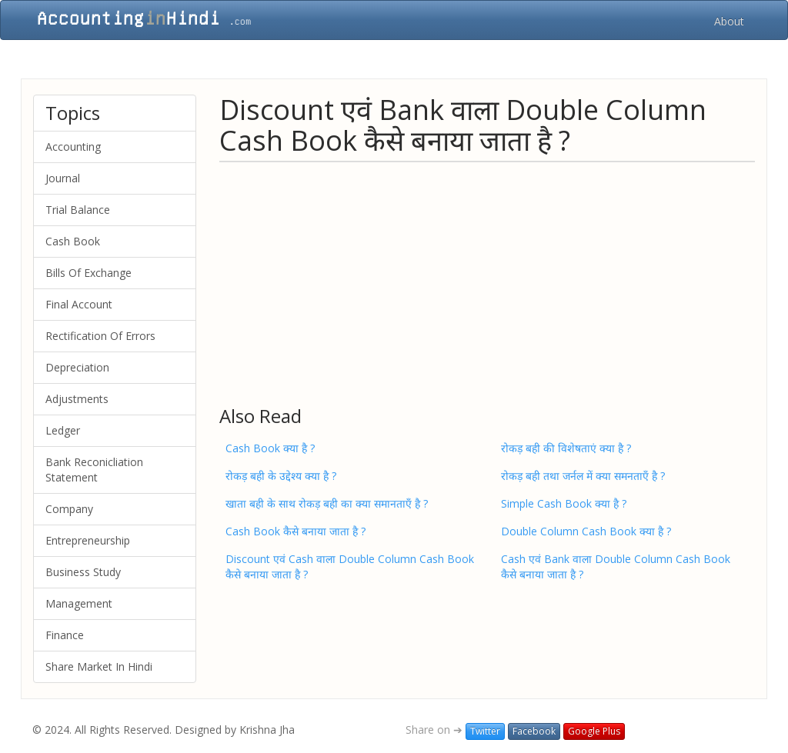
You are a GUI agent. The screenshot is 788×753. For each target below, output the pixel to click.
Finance (64, 635)
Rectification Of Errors (100, 335)
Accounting (73, 146)
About (729, 21)
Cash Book (72, 241)
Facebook (534, 731)
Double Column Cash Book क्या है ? (586, 531)
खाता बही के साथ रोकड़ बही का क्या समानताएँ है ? (326, 503)
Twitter (485, 731)
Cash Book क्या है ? (270, 448)
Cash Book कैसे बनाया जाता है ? (295, 531)
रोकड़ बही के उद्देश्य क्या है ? (280, 475)
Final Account (78, 304)
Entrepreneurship (87, 540)
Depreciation (77, 367)
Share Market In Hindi (98, 666)
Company (69, 508)
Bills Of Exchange (88, 272)
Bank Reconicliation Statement (94, 470)
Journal (62, 178)
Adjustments (77, 398)
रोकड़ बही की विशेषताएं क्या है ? (566, 448)
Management (78, 603)
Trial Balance (77, 209)
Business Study (83, 572)
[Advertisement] (487, 283)
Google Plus (594, 731)
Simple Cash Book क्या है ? (563, 503)
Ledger (62, 430)
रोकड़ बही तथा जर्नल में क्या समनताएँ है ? (583, 475)
